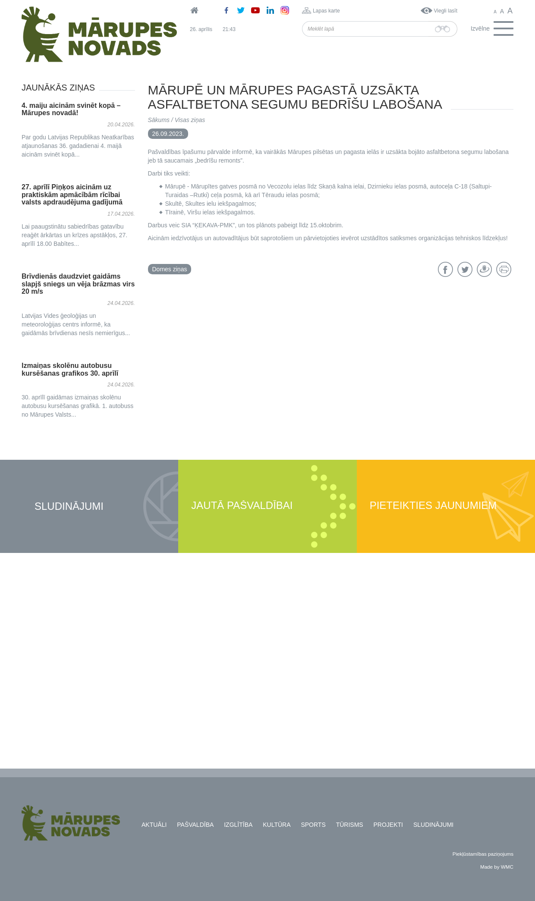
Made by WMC (496, 867)
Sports (313, 824)
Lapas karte (326, 11)
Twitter (464, 269)
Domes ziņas (169, 269)
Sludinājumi (69, 506)
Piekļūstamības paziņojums (483, 854)
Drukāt (503, 269)
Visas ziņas (190, 119)
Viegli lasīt (445, 11)
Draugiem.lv (484, 269)
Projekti (388, 824)
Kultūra (276, 824)
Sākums (159, 119)
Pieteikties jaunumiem (433, 505)
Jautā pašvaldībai (242, 505)
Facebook (445, 269)
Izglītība (238, 824)
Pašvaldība (195, 824)
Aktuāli (154, 824)
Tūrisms (349, 824)
